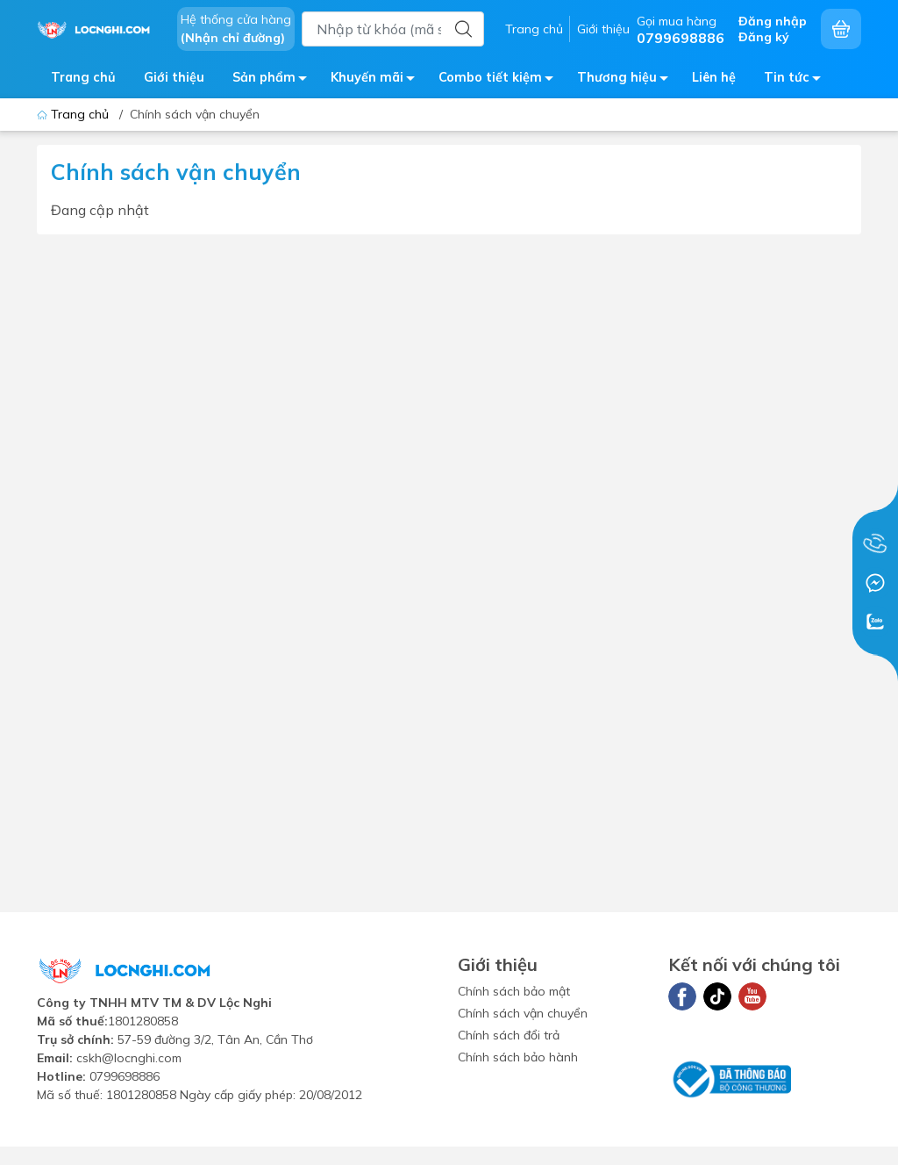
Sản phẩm (274, 80)
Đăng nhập (772, 21)
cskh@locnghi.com (129, 1058)
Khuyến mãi (377, 80)
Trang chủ (534, 29)
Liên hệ (714, 77)
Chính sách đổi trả (508, 1035)
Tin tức (797, 80)
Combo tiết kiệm (500, 80)
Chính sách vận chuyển (523, 1013)
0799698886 (124, 1076)
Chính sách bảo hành (518, 1057)
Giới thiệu (603, 29)
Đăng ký (763, 37)
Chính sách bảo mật (514, 991)
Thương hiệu (627, 80)
